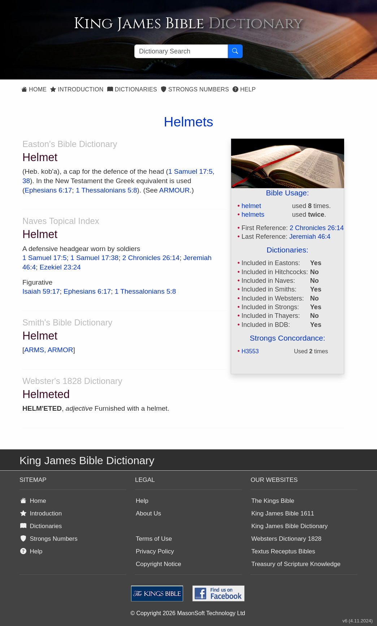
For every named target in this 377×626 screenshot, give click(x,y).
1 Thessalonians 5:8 (106, 190)
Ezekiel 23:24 (60, 267)
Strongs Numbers (195, 89)
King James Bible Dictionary (289, 526)
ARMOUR (174, 190)
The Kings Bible (272, 500)
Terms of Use (154, 538)
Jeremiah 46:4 (309, 236)
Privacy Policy (155, 551)
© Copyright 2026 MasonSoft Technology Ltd (187, 613)
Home (34, 89)
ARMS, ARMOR (48, 350)
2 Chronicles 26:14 (317, 228)
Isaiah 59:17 (41, 291)
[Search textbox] (181, 51)
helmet (251, 206)
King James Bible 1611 (282, 513)
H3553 (250, 351)
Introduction (76, 89)
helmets (253, 214)
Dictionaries (132, 89)
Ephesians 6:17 (48, 190)
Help (244, 89)
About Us (148, 513)
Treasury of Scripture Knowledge (296, 564)
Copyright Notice (158, 564)
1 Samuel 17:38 (94, 258)
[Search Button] (235, 51)
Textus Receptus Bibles (283, 551)
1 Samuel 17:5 (44, 258)
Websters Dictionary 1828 (286, 538)
